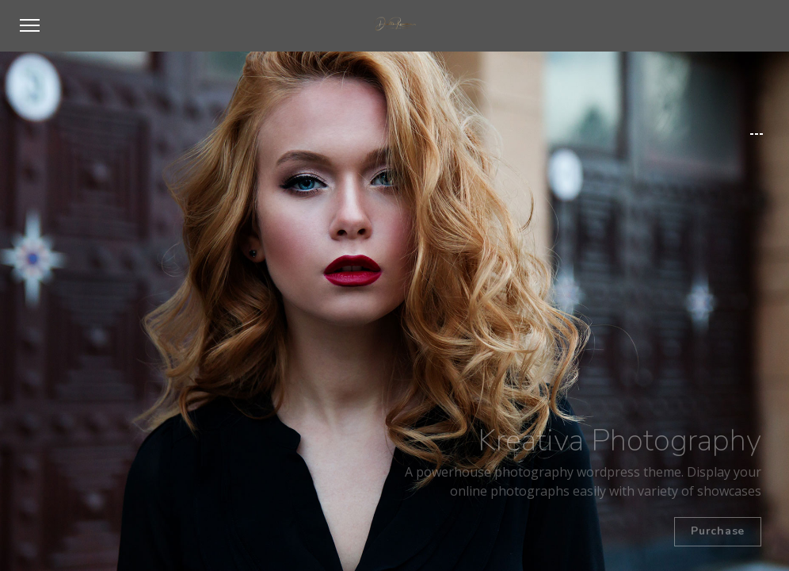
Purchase (718, 530)
